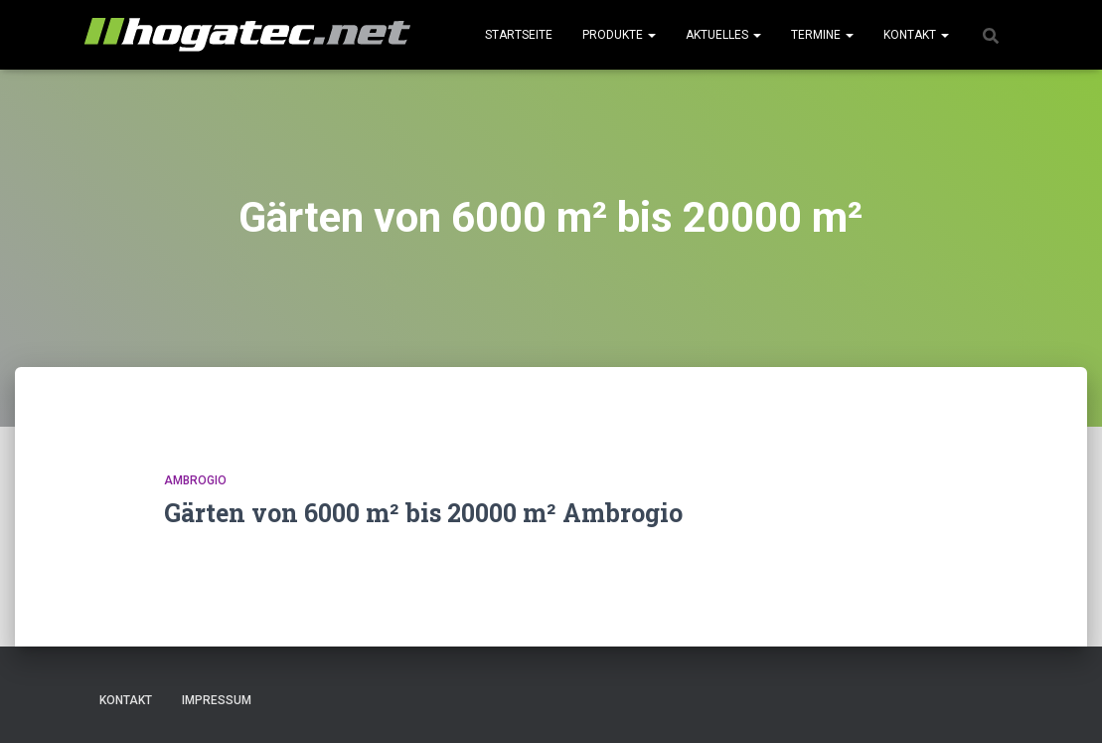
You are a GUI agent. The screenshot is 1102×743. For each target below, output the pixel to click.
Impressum (216, 700)
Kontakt (916, 35)
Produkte (619, 35)
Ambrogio (195, 480)
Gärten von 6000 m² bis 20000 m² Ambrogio (423, 512)
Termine (822, 35)
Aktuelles (723, 35)
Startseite (518, 35)
